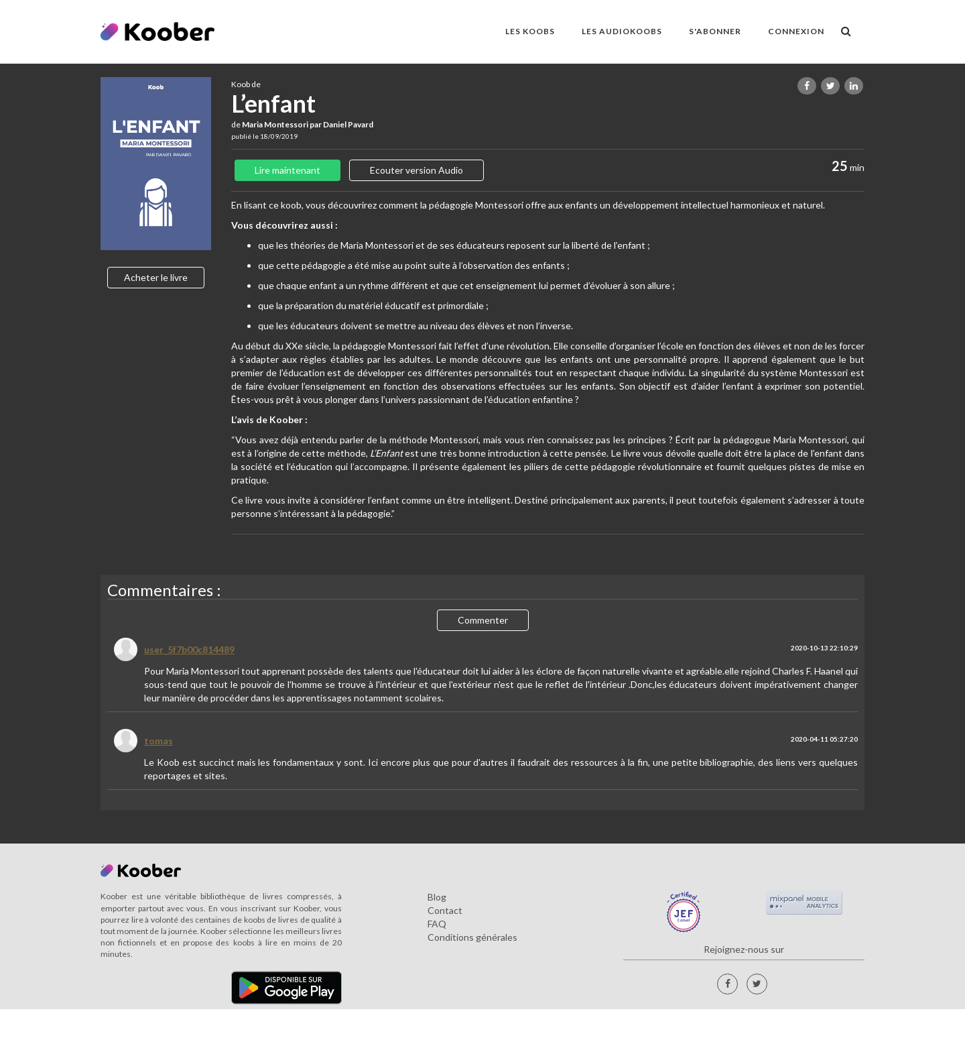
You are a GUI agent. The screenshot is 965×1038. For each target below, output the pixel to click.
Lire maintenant (287, 170)
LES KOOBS (530, 31)
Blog (437, 897)
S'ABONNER (715, 31)
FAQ (437, 923)
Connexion (796, 31)
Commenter (483, 620)
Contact (445, 910)
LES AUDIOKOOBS (622, 31)
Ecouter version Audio (416, 170)
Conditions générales (472, 937)
